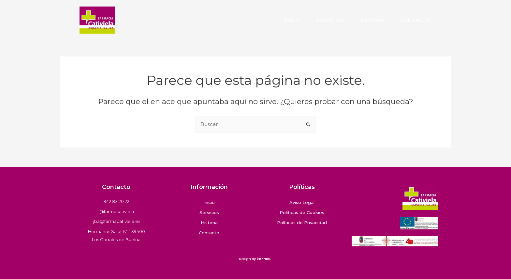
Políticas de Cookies (302, 212)
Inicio (292, 20)
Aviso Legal (301, 202)
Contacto (415, 20)
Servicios (329, 20)
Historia (371, 20)
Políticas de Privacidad (302, 222)
